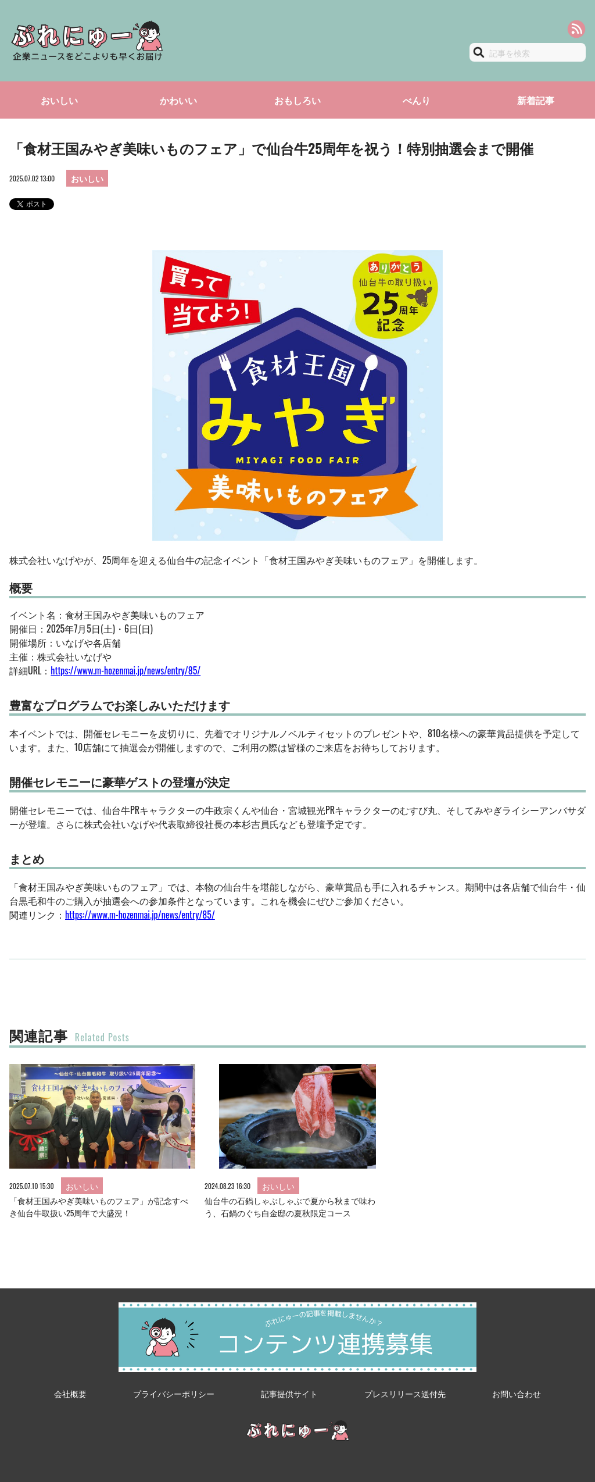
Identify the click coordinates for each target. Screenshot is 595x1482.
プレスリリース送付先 (405, 1393)
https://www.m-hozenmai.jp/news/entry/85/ (125, 670)
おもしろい (297, 100)
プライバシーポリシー (173, 1393)
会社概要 (70, 1393)
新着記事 (535, 100)
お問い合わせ (516, 1393)
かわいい (178, 100)
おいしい (59, 100)
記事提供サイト (289, 1393)
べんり (417, 100)
